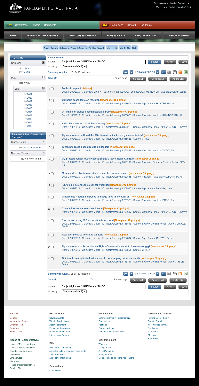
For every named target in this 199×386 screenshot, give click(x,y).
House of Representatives (22, 344)
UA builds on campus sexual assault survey (86, 111)
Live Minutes (16, 358)
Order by (52, 66)
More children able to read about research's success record (95, 173)
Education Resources (59, 328)
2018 (29, 97)
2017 (29, 101)
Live (105, 25)
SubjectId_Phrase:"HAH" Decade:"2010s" (104, 62)
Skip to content (161, 3)
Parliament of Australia (43, 8)
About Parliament (57, 325)
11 (49, 208)
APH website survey (157, 325)
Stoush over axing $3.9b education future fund (88, 220)
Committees (21, 25)
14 (49, 246)
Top (92, 279)
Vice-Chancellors (32, 147)
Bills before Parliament (60, 347)
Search (52, 61)
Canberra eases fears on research (81, 100)
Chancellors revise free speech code (82, 208)
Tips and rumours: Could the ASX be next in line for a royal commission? (102, 135)
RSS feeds (153, 338)
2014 (29, 112)
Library (27, 68)
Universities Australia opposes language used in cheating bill (96, 196)
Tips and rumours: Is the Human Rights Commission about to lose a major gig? (106, 246)
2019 (29, 94)
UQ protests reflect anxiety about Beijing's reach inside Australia (98, 158)
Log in (173, 3)
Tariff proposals (56, 354)
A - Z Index (153, 331)
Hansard (35, 25)
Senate (13, 318)
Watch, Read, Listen (59, 321)
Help (189, 3)
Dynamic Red (16, 325)
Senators (14, 328)
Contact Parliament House (111, 331)
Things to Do (105, 347)
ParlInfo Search (155, 321)
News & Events (56, 318)
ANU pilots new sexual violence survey (83, 123)
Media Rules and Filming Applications (116, 358)
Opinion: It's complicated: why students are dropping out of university (101, 258)
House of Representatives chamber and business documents (22, 351)
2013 (29, 115)
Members (14, 361)
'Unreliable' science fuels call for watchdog (86, 185)
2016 (29, 105)
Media (26, 72)
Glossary (152, 335)
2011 (29, 122)
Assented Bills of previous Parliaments (67, 351)
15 (49, 258)
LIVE (9, 25)
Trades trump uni (71, 88)
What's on (103, 344)
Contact (181, 3)
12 (49, 220)
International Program (59, 335)
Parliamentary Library (59, 331)
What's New (161, 7)
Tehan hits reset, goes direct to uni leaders (85, 147)
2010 (29, 126)
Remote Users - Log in (158, 318)
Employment (154, 328)
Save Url (52, 78)
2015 (29, 108)
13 (49, 235)
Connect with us (106, 328)
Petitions (103, 325)
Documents (50, 25)
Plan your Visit (105, 354)
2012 (29, 119)
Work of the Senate (19, 321)
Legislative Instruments (60, 358)
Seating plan (16, 331)
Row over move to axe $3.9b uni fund (82, 234)
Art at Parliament (107, 351)
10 (153, 72)
